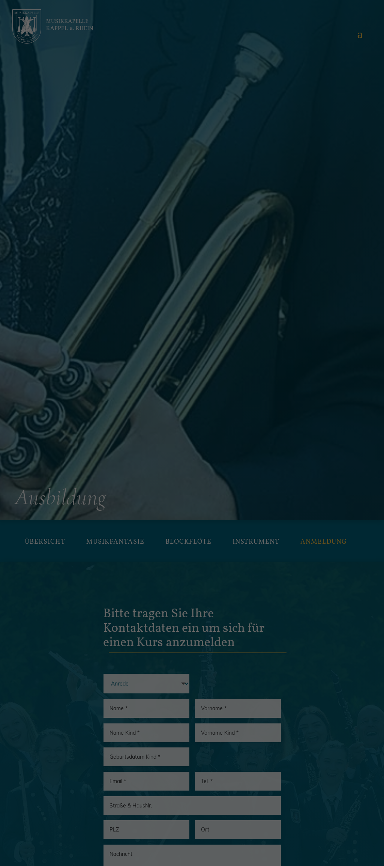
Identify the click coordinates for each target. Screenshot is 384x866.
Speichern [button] (192, 501)
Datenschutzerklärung (251, 409)
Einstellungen (207, 418)
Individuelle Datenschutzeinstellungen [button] (192, 551)
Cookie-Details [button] (168, 570)
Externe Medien (257, 446)
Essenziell (113, 446)
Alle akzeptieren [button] (192, 476)
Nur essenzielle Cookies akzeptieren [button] (192, 526)
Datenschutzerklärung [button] (209, 570)
